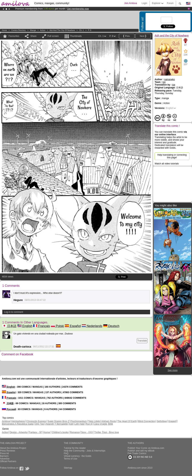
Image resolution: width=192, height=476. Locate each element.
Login (144, 3)
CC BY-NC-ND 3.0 (140, 457)
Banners (4, 456)
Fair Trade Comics (137, 453)
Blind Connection (146, 421)
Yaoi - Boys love (110, 432)
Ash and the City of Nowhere (62, 30)
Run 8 (89, 424)
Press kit (4, 453)
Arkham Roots (109, 421)
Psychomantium (78, 421)
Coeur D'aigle (100, 424)
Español (73, 326)
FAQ (66, 453)
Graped (172, 421)
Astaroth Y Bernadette (57, 424)
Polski (57, 326)
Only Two (39, 424)
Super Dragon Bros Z (58, 421)
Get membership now (78, 8)
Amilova (6, 421)
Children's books (60, 432)
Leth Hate (79, 424)
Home (4, 30)
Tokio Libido (94, 421)
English (24, 326)
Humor (46, 432)
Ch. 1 (81, 30)
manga (33, 30)
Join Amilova (130, 3)
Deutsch (111, 326)
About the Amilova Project (13, 448)
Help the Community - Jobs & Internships (84, 450)
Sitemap (68, 467)
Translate (142, 340)
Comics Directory (18, 30)
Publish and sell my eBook (141, 450)
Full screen (53, 36)
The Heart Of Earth (127, 421)
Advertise (5, 458)
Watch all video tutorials (167, 163)
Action (42, 30)
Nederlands (92, 326)
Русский (9, 409)
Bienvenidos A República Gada (17, 424)
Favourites (14, 36)
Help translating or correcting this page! (171, 156)
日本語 (9, 326)
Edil (71, 424)
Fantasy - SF (35, 432)
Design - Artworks (19, 432)
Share (33, 36)
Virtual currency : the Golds (77, 456)
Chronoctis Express (36, 421)
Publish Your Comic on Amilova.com (146, 448)
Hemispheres (18, 421)
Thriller (98, 432)
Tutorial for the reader (75, 448)
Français (41, 326)
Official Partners (8, 461)
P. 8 (89, 30)
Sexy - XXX (87, 432)
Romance (75, 432)
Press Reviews (7, 450)
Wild (110, 424)
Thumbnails (76, 36)
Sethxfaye (162, 421)
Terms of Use (70, 458)
